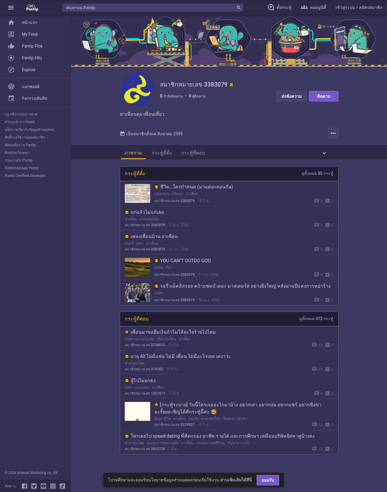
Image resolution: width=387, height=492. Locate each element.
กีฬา (169, 270)
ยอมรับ (268, 480)
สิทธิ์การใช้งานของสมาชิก (25, 137)
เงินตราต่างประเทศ (139, 341)
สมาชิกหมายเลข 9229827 (174, 427)
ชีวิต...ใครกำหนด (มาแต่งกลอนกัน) (193, 189)
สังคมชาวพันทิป (235, 421)
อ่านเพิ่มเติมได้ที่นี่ (236, 480)
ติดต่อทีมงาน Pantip (20, 145)
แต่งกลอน (161, 196)
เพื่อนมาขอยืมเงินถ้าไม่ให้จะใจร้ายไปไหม (170, 334)
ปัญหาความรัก (238, 445)
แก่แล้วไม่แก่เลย (144, 214)
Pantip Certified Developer (25, 176)
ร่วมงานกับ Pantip (19, 160)
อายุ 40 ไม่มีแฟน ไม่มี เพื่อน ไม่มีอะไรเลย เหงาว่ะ (178, 358)
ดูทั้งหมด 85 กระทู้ (317, 175)
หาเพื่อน (192, 196)
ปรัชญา (177, 196)
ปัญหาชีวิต (162, 421)
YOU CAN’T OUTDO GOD (182, 262)
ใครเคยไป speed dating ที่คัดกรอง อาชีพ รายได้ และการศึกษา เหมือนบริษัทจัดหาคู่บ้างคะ (220, 438)
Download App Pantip (22, 168)
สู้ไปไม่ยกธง (140, 382)
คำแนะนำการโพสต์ (20, 122)
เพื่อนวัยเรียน (166, 341)
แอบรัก (193, 421)
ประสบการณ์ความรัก (163, 445)
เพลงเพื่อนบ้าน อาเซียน (151, 238)
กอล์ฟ (158, 270)
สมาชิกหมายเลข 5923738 (145, 451)
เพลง (139, 245)
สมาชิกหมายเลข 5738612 (145, 347)
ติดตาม (323, 96)
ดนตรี (129, 245)
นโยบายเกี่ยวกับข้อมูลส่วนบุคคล (29, 130)
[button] (11, 7)
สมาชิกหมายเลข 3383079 (174, 203)
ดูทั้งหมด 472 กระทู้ (316, 321)
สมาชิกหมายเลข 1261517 (145, 395)
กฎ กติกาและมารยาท (21, 114)
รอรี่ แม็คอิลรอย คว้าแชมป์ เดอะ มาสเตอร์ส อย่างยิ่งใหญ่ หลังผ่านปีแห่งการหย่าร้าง (242, 288)
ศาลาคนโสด (149, 221)
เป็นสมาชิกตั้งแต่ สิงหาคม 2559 (151, 135)
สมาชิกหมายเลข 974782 (144, 371)
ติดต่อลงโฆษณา (17, 153)
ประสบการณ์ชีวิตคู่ (210, 445)
